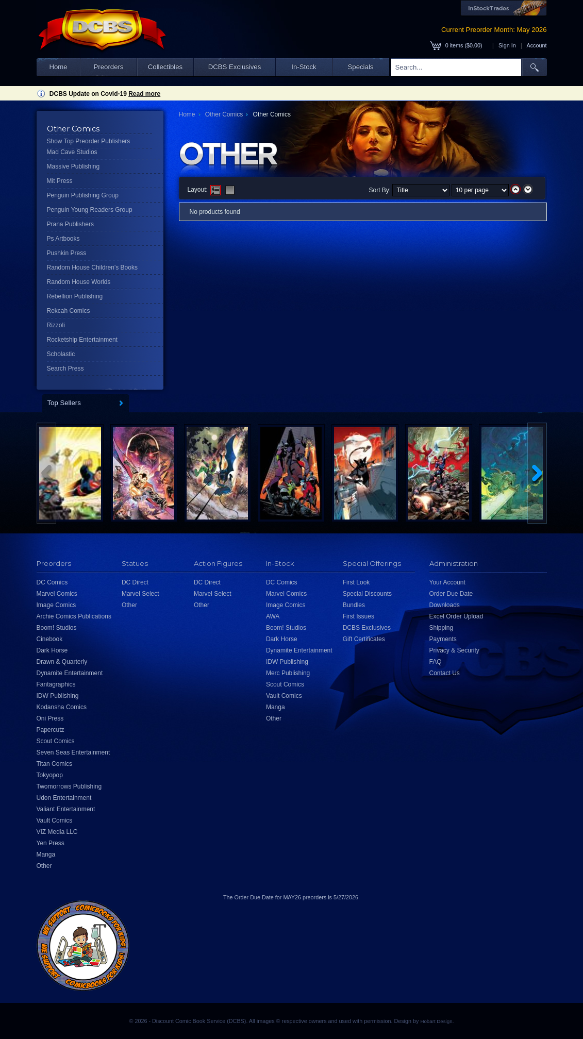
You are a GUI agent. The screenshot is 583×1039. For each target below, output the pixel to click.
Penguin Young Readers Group (89, 209)
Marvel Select (140, 593)
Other (44, 865)
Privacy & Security (454, 650)
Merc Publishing (288, 673)
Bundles (354, 605)
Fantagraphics (56, 684)
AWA (272, 616)
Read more (144, 93)
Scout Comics (56, 741)
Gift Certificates (364, 639)
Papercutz (50, 729)
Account (536, 45)
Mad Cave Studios (72, 152)
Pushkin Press (67, 253)
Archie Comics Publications (74, 616)
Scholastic (61, 354)
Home (58, 67)
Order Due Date (451, 593)
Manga (46, 854)
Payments (443, 639)
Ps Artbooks (63, 238)
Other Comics (224, 114)
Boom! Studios (57, 627)
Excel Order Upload (456, 616)
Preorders (109, 67)
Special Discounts (367, 593)
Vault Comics (55, 820)
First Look (356, 582)
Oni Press (50, 718)
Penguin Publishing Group (83, 195)
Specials (361, 67)
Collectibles (165, 67)
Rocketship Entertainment (82, 339)
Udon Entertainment (64, 797)
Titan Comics (55, 763)
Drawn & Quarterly (62, 661)
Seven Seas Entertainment (73, 752)
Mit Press (60, 181)
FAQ (435, 661)
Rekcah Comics (68, 310)
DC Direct (135, 582)
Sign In (507, 45)
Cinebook (50, 639)
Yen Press (50, 843)
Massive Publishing (73, 166)
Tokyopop (50, 775)
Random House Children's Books (92, 267)
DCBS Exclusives (234, 67)
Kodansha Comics (62, 707)
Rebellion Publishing (75, 296)
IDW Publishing (58, 695)
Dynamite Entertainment (70, 673)
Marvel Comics (57, 593)
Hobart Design (436, 1021)
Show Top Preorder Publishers (88, 141)
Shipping (441, 627)
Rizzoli (56, 325)
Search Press (65, 368)
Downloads (444, 605)
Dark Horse (52, 650)
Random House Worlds (79, 282)
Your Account (447, 582)
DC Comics (52, 582)
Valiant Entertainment (66, 809)
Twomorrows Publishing (69, 786)
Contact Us (444, 673)
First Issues (358, 616)
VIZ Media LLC (57, 831)
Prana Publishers (70, 224)
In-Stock (303, 67)
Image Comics (56, 605)
